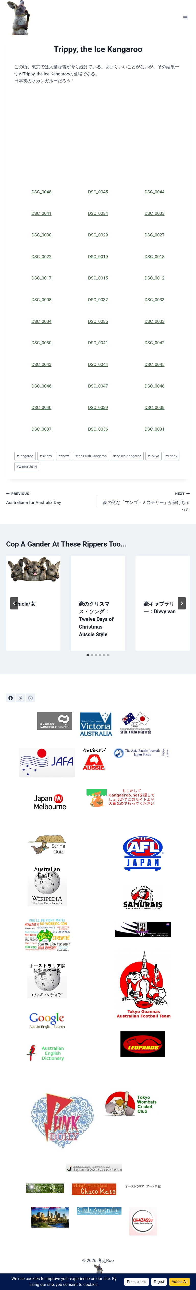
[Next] (182, 603)
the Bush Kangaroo (91, 456)
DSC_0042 (154, 342)
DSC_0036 (98, 429)
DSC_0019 (98, 256)
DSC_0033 (154, 213)
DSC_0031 (154, 429)
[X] (20, 698)
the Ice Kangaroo (127, 456)
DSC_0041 (41, 213)
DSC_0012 (154, 278)
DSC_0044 (154, 191)
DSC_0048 (41, 191)
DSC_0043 (41, 364)
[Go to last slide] (14, 603)
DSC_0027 (154, 234)
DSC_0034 (98, 213)
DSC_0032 (98, 299)
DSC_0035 (98, 321)
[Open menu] (185, 17)
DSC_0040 (41, 407)
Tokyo (153, 456)
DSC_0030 (41, 234)
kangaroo (25, 456)
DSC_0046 (41, 386)
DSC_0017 (41, 278)
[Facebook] (10, 698)
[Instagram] (30, 698)
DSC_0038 (154, 407)
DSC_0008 (41, 299)
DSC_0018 (154, 256)
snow (63, 456)
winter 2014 (27, 466)
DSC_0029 (98, 234)
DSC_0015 (98, 278)
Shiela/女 (24, 604)
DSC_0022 (41, 256)
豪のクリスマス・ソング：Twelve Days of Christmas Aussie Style (96, 619)
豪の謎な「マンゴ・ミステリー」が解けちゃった (146, 501)
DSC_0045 (98, 191)
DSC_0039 (98, 407)
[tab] (88, 655)
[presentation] (33, 574)
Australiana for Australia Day (50, 497)
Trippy (171, 456)
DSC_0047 (98, 386)
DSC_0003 (154, 321)
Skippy (46, 456)
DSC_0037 (41, 429)
